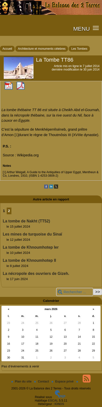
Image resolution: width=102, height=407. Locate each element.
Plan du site (22, 381)
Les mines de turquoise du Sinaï (32, 234)
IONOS (59, 404)
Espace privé (63, 381)
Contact (42, 381)
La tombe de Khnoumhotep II (29, 260)
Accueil (7, 48)
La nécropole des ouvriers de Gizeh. (36, 273)
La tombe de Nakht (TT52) (26, 221)
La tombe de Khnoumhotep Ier (31, 247)
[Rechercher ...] (74, 292)
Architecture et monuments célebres (42, 48)
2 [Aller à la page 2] (9, 211)
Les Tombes (79, 48)
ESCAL (53, 400)
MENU (81, 28)
